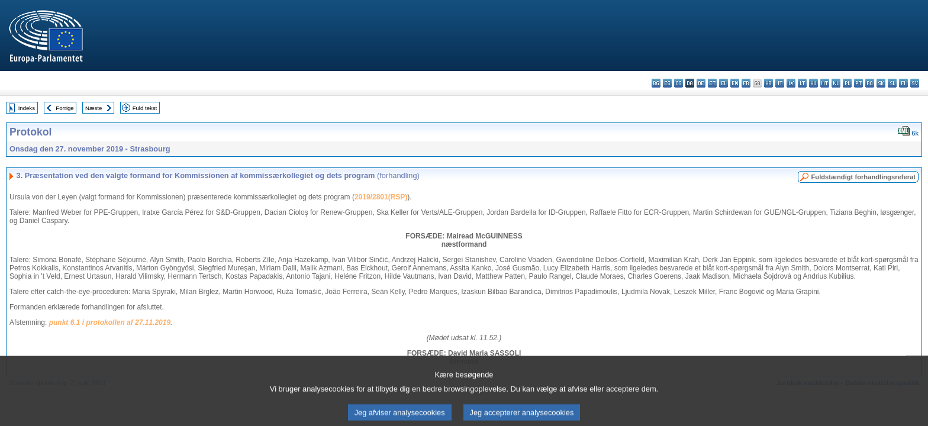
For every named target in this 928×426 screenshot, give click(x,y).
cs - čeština (678, 83)
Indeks (26, 108)
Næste (93, 108)
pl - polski (847, 83)
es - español (667, 83)
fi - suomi (903, 83)
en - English (734, 83)
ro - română (869, 83)
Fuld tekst (145, 108)
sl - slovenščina (892, 83)
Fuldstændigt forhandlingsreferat (863, 176)
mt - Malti (824, 83)
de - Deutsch (701, 83)
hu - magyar (813, 83)
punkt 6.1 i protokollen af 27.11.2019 (109, 322)
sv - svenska (914, 83)
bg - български (656, 83)
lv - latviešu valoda (791, 83)
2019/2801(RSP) (381, 197)
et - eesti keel (712, 83)
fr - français (746, 83)
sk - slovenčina (881, 83)
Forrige (64, 108)
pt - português (858, 83)
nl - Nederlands (836, 83)
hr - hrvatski (768, 83)
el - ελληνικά (723, 83)
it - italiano (779, 83)
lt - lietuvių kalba (802, 83)
